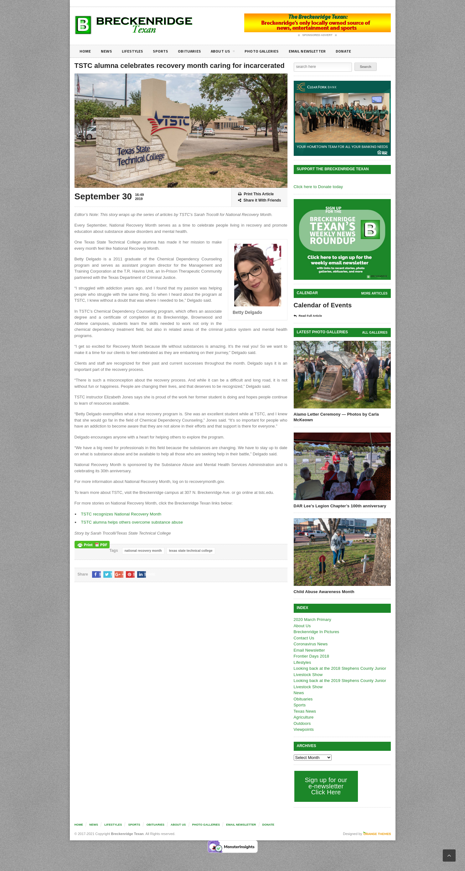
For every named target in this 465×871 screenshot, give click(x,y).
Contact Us (304, 637)
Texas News (305, 711)
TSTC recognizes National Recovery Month (120, 514)
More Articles (374, 293)
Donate (359, 51)
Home (86, 51)
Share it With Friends (259, 200)
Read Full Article (310, 316)
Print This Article (256, 194)
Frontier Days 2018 (311, 655)
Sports (166, 51)
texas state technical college (189, 550)
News (108, 51)
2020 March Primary (312, 619)
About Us (230, 52)
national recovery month (143, 550)
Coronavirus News (310, 643)
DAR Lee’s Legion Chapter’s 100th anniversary (339, 505)
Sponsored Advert (317, 35)
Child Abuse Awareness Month (323, 591)
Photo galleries (271, 51)
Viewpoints (303, 729)
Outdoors (302, 723)
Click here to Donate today (318, 186)
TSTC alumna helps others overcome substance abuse (130, 522)
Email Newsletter (320, 51)
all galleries (375, 332)
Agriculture (303, 717)
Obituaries (196, 51)
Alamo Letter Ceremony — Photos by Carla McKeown (335, 417)
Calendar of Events (322, 305)
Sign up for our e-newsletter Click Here (325, 785)
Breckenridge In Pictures (316, 631)
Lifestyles (135, 51)
